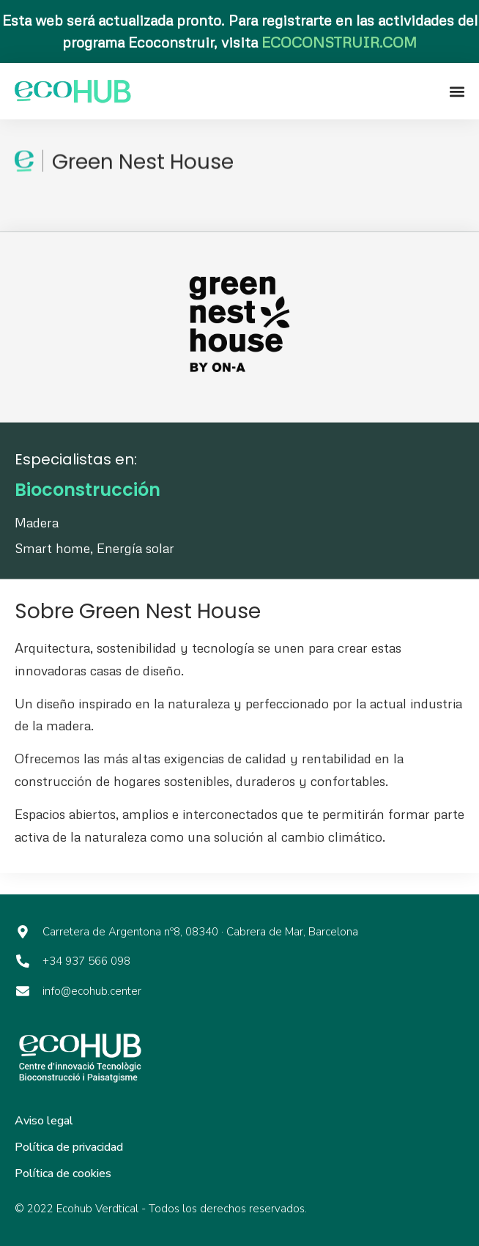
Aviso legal (44, 1121)
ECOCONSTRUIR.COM (339, 42)
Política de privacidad (69, 1147)
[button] (457, 91)
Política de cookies (63, 1173)
